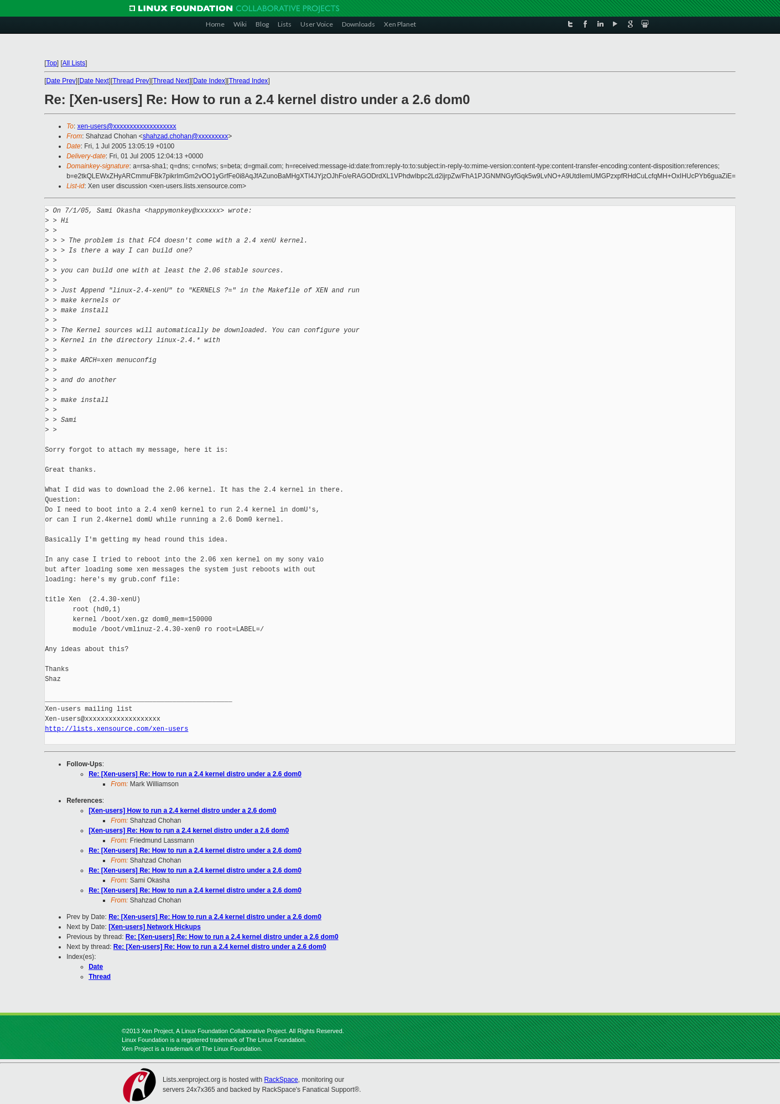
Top (51, 63)
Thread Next (171, 81)
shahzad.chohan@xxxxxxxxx (185, 136)
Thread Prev (131, 81)
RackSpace (281, 1080)
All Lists (74, 63)
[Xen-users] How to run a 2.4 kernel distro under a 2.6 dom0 (182, 810)
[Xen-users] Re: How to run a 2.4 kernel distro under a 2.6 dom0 (189, 830)
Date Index (209, 81)
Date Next (94, 81)
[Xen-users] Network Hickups (154, 927)
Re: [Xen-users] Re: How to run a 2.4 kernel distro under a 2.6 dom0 (195, 774)
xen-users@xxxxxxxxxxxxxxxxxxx (126, 126)
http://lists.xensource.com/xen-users (116, 729)
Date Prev (60, 81)
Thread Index (248, 81)
